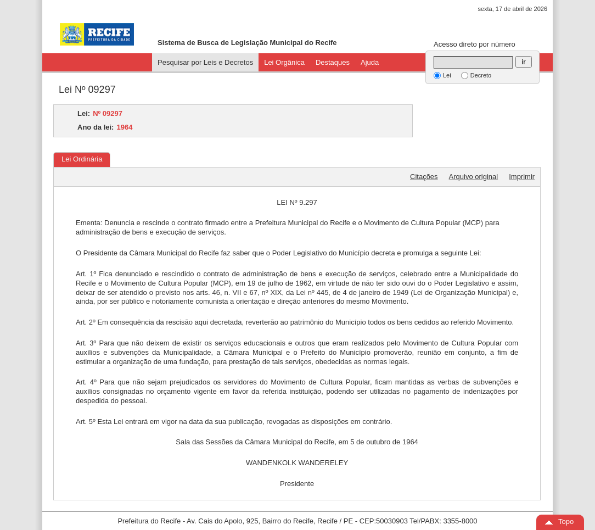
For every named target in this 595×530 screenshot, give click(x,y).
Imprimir (522, 176)
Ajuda (370, 62)
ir (523, 62)
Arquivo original (473, 176)
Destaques (333, 62)
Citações (424, 176)
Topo (566, 521)
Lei (447, 75)
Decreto (481, 75)
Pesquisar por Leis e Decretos (205, 62)
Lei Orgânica (284, 62)
